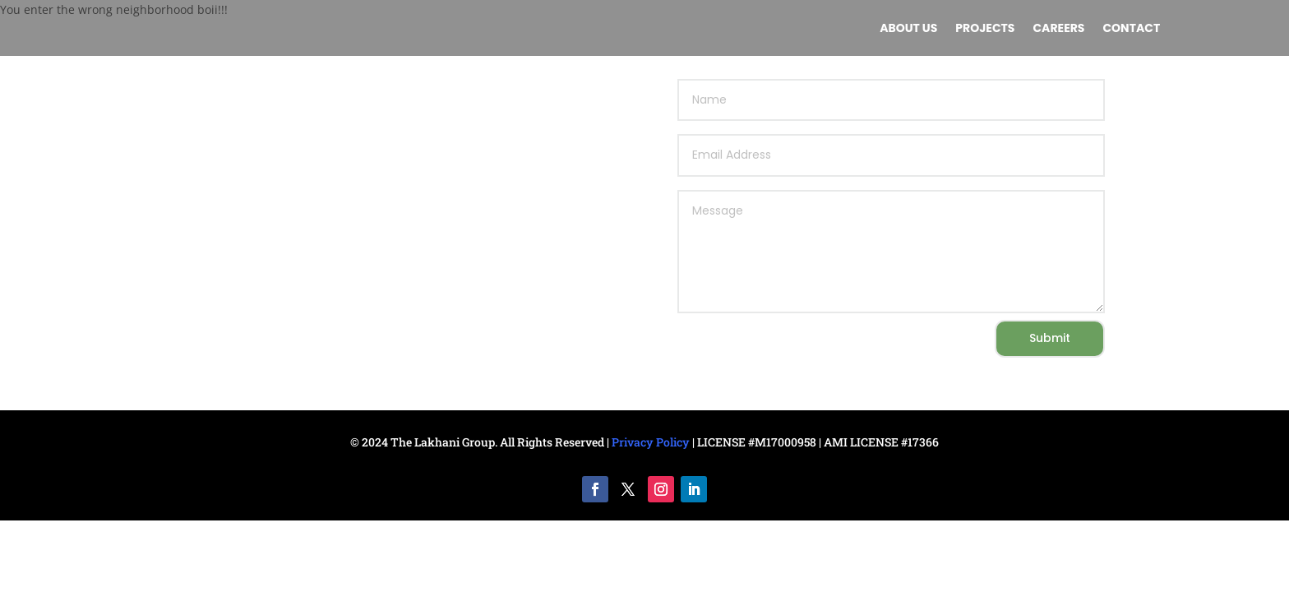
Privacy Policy (651, 442)
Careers (1058, 29)
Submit (1049, 338)
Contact (1131, 29)
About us (908, 29)
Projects (984, 29)
